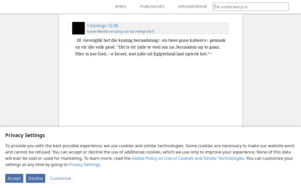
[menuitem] (8, 7)
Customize (60, 178)
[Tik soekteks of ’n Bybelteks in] (248, 6)
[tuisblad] (8, 7)
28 (79, 40)
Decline (35, 178)
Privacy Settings (84, 164)
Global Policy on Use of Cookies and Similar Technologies (188, 158)
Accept (14, 178)
